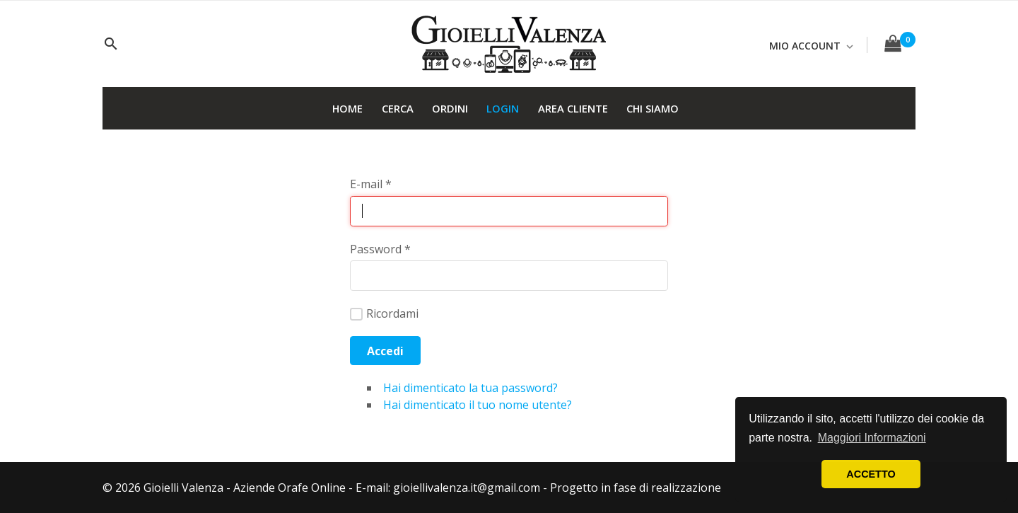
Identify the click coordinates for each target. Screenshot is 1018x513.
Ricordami (384, 313)
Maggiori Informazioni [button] (872, 438)
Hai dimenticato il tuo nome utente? (477, 405)
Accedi (385, 351)
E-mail (371, 184)
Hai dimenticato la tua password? (470, 388)
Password (380, 249)
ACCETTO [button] (870, 474)
